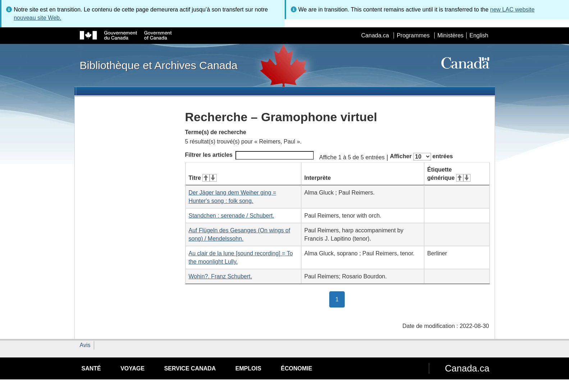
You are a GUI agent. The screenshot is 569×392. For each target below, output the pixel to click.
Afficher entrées (421, 156)
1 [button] (340, 298)
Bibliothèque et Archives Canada (159, 65)
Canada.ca (375, 35)
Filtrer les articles (249, 155)
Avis (85, 345)
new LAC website (512, 9)
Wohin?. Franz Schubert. (220, 276)
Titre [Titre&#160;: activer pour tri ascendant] (203, 178)
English (478, 35)
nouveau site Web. (37, 18)
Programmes (413, 35)
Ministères (450, 35)
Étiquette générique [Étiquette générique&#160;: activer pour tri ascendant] (449, 174)
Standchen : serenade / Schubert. (231, 216)
